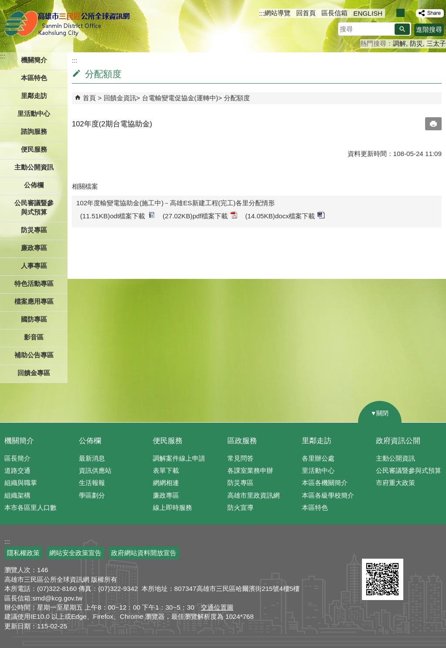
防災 (416, 43)
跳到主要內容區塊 (4, 4)
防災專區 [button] (34, 230)
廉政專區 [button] (34, 247)
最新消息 (92, 458)
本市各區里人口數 (30, 507)
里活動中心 (33, 113)
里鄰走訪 (316, 441)
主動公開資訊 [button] (34, 167)
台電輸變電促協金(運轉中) (180, 98)
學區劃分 (92, 495)
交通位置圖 (217, 607)
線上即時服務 (172, 507)
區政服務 (242, 441)
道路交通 (17, 470)
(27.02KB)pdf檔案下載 (200, 215)
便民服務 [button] (34, 149)
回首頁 (306, 13)
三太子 (436, 43)
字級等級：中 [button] (400, 13)
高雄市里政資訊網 (253, 495)
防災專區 (240, 482)
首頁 (89, 98)
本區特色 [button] (34, 77)
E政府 (371, 547)
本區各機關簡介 (325, 482)
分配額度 (237, 98)
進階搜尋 (429, 29)
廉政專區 (166, 495)
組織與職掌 (20, 482)
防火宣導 (240, 507)
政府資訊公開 (398, 441)
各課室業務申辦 (250, 470)
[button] (402, 29)
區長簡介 (17, 458)
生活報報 (92, 482)
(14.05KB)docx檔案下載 (284, 215)
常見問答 (240, 458)
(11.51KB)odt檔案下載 (117, 215)
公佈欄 (90, 441)
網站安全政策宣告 (75, 552)
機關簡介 (19, 441)
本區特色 (315, 507)
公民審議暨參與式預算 (408, 470)
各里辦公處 (318, 458)
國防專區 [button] (34, 319)
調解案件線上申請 (179, 458)
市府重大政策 (395, 482)
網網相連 (166, 482)
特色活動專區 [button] (34, 283)
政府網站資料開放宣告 (143, 552)
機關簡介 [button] (34, 60)
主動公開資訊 (395, 458)
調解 (399, 43)
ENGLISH (367, 13)
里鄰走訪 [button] (34, 95)
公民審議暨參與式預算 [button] (34, 207)
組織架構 (17, 495)
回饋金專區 (33, 373)
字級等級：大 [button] (409, 13)
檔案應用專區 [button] (34, 301)
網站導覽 (277, 13)
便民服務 (167, 441)
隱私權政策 (23, 552)
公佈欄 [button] (34, 185)
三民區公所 (68, 24)
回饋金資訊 (120, 98)
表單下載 (166, 470)
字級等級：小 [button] (391, 13)
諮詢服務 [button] (34, 131)
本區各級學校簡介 (328, 495)
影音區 (34, 337)
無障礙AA (414, 548)
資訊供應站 (95, 470)
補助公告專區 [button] (34, 355)
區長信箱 (334, 13)
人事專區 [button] (34, 265)
